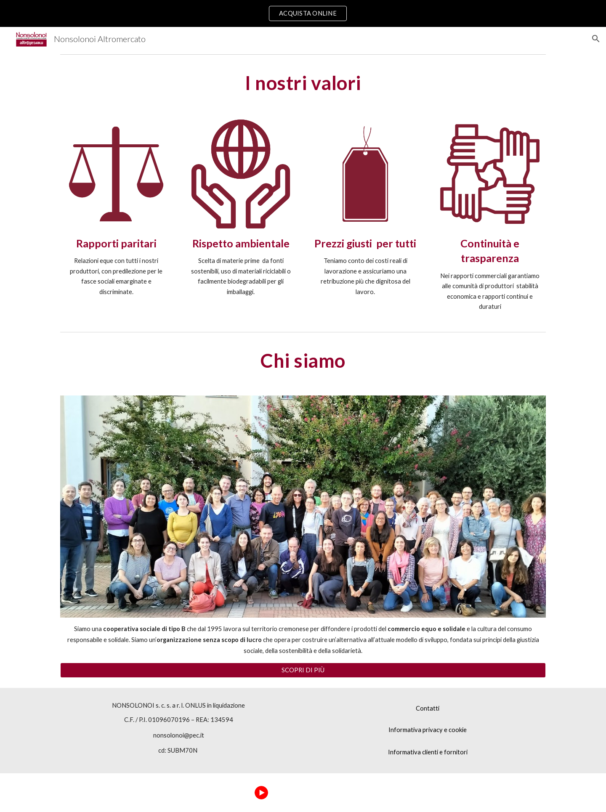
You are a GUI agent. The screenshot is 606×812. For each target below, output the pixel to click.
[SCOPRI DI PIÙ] (303, 670)
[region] (303, 13)
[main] (303, 83)
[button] (596, 39)
